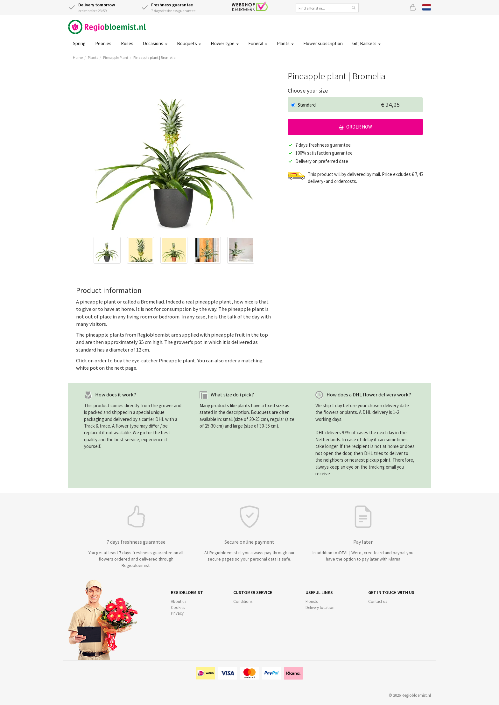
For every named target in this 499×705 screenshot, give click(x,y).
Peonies (103, 43)
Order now (355, 127)
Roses (127, 43)
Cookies (178, 607)
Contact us (377, 601)
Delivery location (320, 607)
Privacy (177, 613)
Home (78, 57)
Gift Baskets (366, 43)
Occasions (155, 43)
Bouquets (189, 43)
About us (178, 601)
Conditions (242, 601)
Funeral (257, 43)
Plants (285, 43)
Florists (312, 601)
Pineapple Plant (115, 57)
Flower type (225, 43)
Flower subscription (323, 43)
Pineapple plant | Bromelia (154, 57)
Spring (79, 43)
